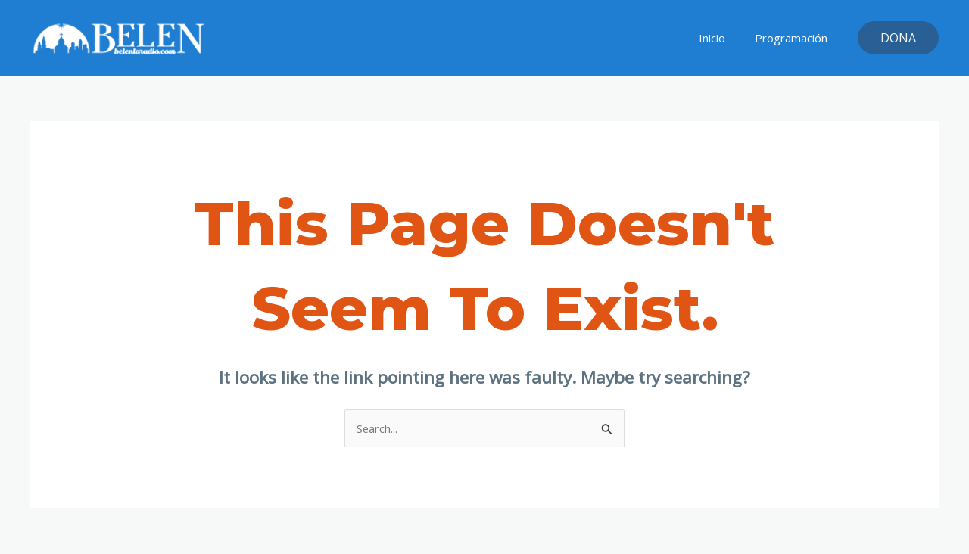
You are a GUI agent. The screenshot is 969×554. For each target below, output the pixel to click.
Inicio (722, 37)
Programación (795, 37)
